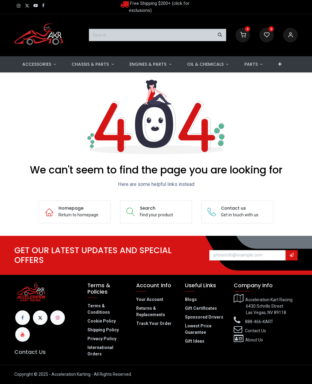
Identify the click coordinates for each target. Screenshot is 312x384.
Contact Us (30, 352)
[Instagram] (57, 317)
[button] (291, 255)
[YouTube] (22, 334)
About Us (254, 339)
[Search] (220, 35)
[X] (40, 317)
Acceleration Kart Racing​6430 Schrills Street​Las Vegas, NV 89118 (263, 306)
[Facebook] (22, 317)
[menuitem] (39, 64)
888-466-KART (259, 321)
